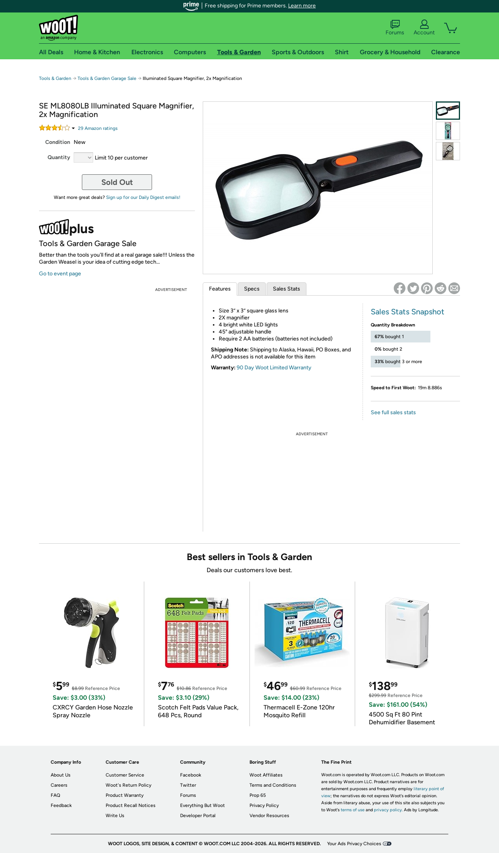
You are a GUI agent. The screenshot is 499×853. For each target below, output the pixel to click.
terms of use (353, 809)
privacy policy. (388, 809)
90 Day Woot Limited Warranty (274, 367)
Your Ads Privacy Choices (354, 843)
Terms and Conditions (273, 785)
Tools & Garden (55, 78)
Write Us (115, 815)
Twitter (188, 785)
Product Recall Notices (131, 805)
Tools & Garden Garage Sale (107, 78)
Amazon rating (98, 128)
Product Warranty (124, 795)
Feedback (61, 805)
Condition (57, 142)
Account (424, 28)
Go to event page (60, 273)
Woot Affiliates (266, 775)
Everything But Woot (202, 805)
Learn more (302, 5)
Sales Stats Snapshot (407, 311)
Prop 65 (258, 795)
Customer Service (125, 775)
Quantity (59, 157)
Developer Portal (198, 815)
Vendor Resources (269, 815)
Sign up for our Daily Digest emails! (143, 197)
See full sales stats (393, 412)
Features (220, 289)
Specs (252, 289)
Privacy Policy (264, 805)
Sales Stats (286, 289)
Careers (59, 785)
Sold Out (117, 182)
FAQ (55, 795)
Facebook (190, 775)
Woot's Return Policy (128, 785)
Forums (395, 28)
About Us (61, 775)
